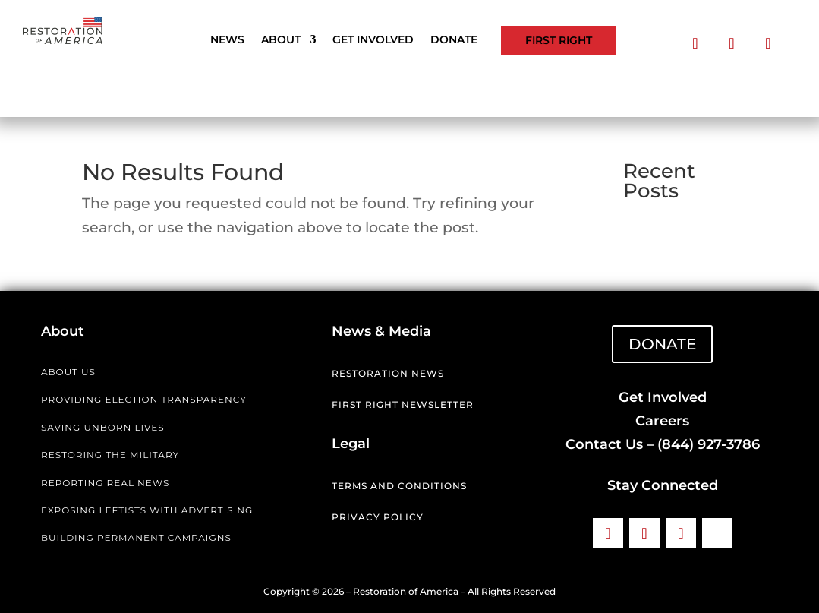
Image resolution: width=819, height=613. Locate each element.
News (227, 40)
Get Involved (373, 40)
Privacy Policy (378, 517)
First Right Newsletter (403, 404)
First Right (558, 40)
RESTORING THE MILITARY (110, 454)
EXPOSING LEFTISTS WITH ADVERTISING (147, 510)
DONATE (662, 344)
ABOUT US (68, 372)
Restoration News (388, 373)
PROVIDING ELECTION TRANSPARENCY (144, 399)
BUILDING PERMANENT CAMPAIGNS (136, 537)
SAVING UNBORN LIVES (103, 427)
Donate (453, 40)
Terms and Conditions (399, 485)
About (281, 40)
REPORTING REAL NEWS (105, 482)
